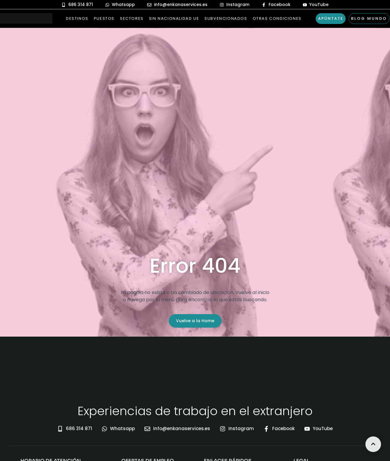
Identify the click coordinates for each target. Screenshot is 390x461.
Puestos (104, 18)
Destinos (77, 18)
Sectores (132, 18)
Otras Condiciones (277, 18)
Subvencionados (225, 18)
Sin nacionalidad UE (174, 18)
